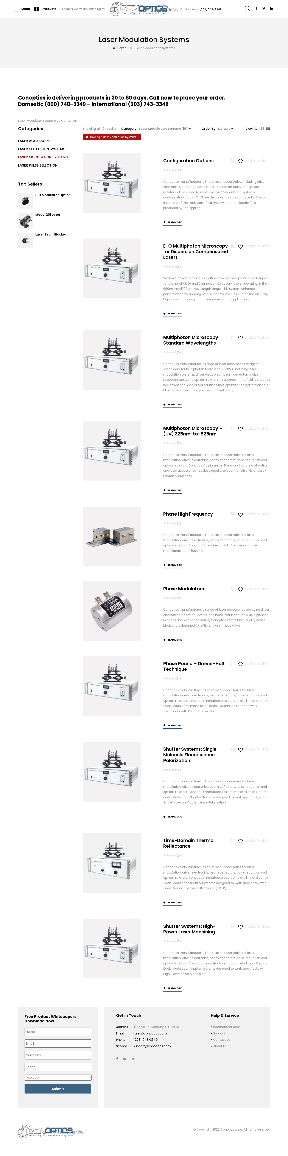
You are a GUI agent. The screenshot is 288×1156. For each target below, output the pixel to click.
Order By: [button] (217, 128)
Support (219, 1034)
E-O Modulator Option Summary (53, 197)
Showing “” (112, 137)
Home (121, 48)
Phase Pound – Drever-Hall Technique (193, 666)
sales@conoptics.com (150, 1034)
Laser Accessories (35, 140)
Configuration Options (188, 161)
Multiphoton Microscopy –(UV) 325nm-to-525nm (193, 431)
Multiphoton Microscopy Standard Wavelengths (190, 340)
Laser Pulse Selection (38, 165)
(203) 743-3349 (210, 9)
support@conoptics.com (152, 1046)
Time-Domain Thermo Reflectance (188, 844)
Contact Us (221, 1040)
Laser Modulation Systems (43, 157)
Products (45, 9)
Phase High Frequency (188, 514)
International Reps (226, 1027)
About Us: (220, 1046)
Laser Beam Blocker (50, 235)
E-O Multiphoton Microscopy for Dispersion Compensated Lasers (195, 252)
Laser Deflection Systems (41, 149)
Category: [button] (156, 128)
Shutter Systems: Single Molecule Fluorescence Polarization (189, 755)
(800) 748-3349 (65, 104)
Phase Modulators (183, 589)
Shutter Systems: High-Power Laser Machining (189, 929)
